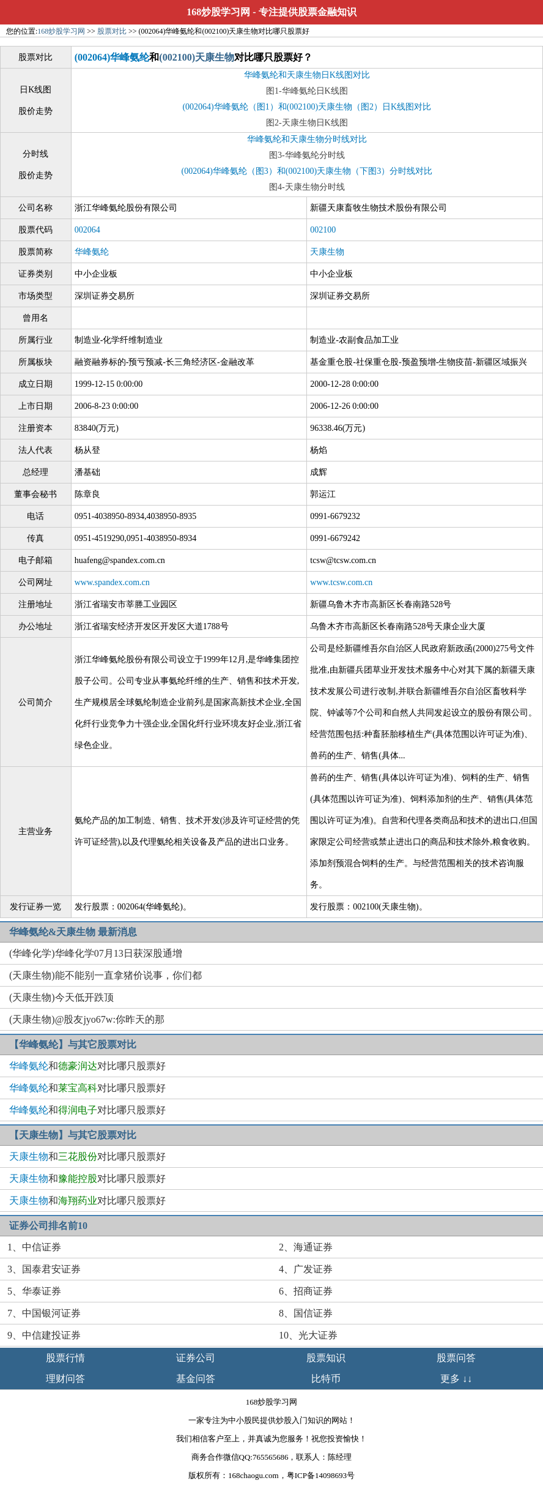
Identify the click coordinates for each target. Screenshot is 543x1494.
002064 (87, 229)
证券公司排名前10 (48, 1225)
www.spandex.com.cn (112, 582)
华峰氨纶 (92, 251)
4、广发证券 (306, 1269)
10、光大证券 (308, 1335)
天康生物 (327, 251)
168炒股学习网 (218, 12)
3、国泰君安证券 (44, 1269)
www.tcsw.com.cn (341, 582)
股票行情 (65, 1358)
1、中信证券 (34, 1247)
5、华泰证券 (34, 1291)
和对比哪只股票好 (87, 1066)
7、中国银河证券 (44, 1313)
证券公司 (195, 1358)
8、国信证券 (306, 1313)
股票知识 (325, 1358)
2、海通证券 (306, 1247)
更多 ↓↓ (456, 1378)
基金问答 (195, 1378)
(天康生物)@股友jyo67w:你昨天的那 (86, 1019)
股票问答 (456, 1358)
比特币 (326, 1378)
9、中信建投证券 (44, 1335)
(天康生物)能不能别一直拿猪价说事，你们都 (105, 975)
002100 (323, 229)
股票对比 (112, 31)
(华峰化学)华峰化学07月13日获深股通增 (95, 953)
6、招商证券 (306, 1291)
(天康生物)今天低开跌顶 (61, 997)
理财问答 (65, 1378)
